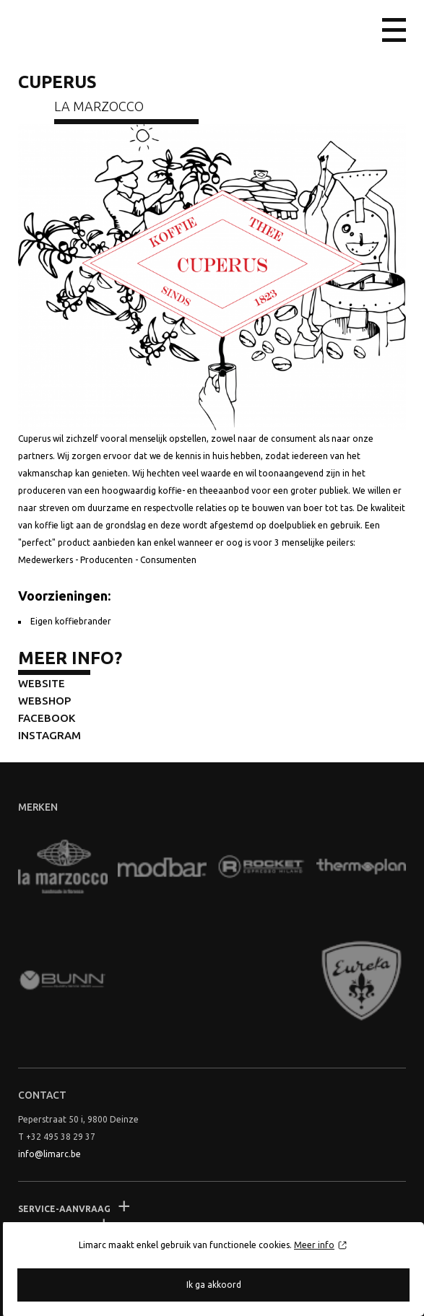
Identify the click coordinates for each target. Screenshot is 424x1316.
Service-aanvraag (64, 1208)
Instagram (49, 735)
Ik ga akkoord (213, 1284)
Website (41, 683)
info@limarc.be (49, 1154)
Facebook (46, 718)
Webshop (44, 700)
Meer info (314, 1245)
